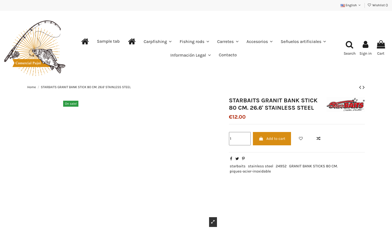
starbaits (238, 166)
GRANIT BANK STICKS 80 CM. (313, 166)
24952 (281, 166)
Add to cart (272, 138)
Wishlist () (377, 5)
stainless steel (260, 166)
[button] (108, 41)
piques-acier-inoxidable (250, 171)
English (351, 5)
